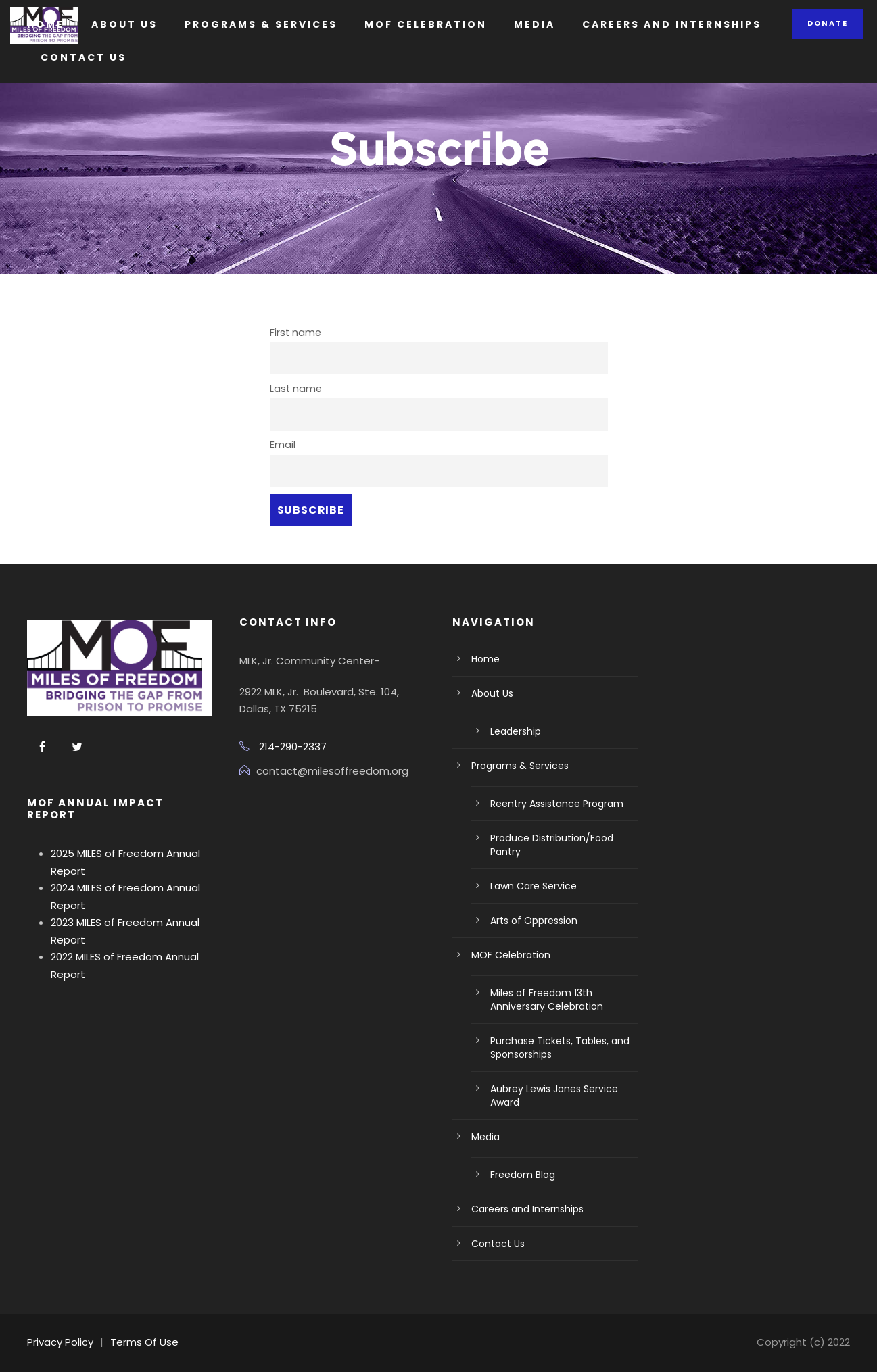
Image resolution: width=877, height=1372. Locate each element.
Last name (296, 388)
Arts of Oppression (533, 920)
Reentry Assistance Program (556, 803)
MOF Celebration (425, 24)
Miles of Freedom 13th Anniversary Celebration (546, 999)
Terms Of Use (144, 1342)
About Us (124, 24)
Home (45, 24)
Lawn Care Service (533, 886)
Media (534, 24)
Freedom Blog (522, 1174)
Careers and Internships (671, 24)
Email (282, 444)
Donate (827, 23)
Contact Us (83, 57)
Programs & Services (261, 24)
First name (295, 332)
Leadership (515, 731)
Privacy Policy (60, 1342)
